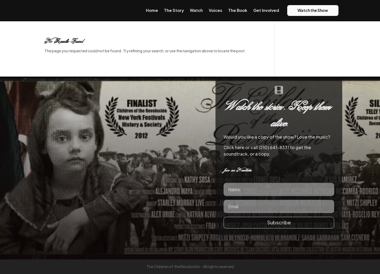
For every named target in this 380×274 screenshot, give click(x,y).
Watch (196, 10)
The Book (237, 10)
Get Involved (266, 10)
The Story (174, 10)
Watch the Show (312, 10)
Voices (215, 10)
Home (152, 10)
